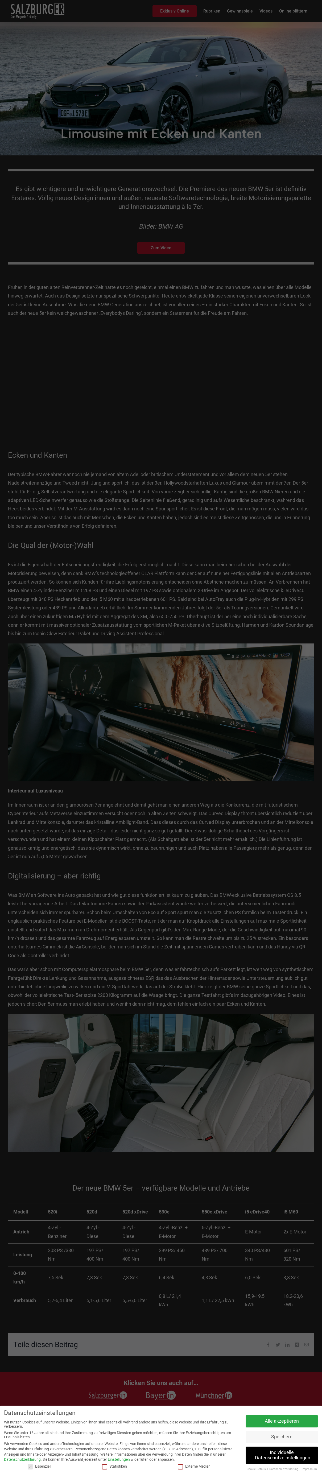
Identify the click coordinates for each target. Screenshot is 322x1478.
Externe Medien (194, 1466)
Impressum (309, 1469)
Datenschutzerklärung (22, 1459)
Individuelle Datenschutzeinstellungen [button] (282, 1455)
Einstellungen (119, 1459)
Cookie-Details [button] (257, 1469)
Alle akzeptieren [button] (282, 1421)
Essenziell (39, 1466)
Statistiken (114, 1466)
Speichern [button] (281, 1436)
